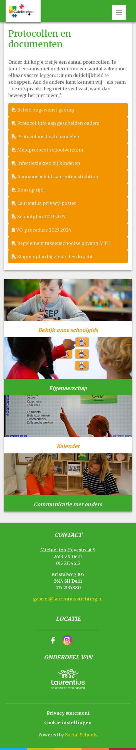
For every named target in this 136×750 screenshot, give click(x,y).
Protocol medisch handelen (45, 136)
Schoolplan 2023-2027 (39, 216)
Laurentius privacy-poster (44, 203)
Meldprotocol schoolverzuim (47, 150)
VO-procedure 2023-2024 (41, 230)
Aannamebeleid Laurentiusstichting (55, 176)
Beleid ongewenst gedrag (43, 110)
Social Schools (81, 734)
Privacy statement (68, 713)
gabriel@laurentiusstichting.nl (68, 599)
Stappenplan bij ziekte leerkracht (52, 256)
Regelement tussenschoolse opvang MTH (61, 243)
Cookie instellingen (68, 722)
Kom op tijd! (28, 190)
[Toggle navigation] (119, 12)
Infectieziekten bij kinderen (46, 163)
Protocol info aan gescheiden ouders (56, 123)
